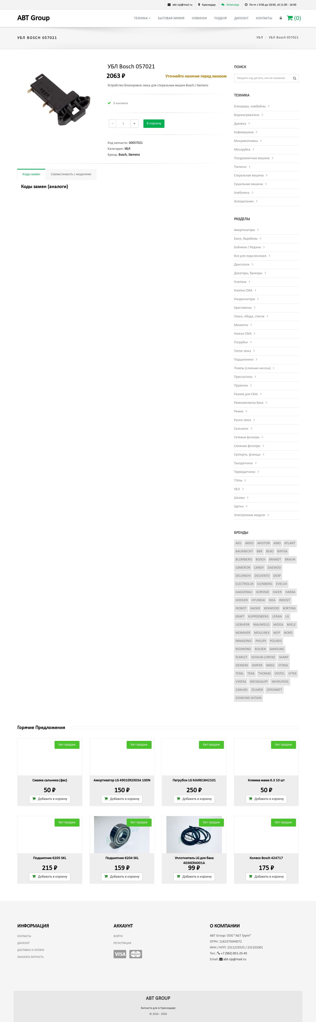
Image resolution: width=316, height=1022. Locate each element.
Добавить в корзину (49, 799)
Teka (251, 673)
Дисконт (241, 18)
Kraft (240, 616)
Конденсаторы (244, 299)
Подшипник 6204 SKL (121, 858)
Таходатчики (243, 463)
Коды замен (31, 174)
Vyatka (241, 682)
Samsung (277, 649)
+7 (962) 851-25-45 (232, 953)
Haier (277, 592)
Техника (142, 18)
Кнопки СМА (243, 290)
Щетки (239, 506)
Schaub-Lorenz (263, 657)
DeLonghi (243, 576)
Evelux (281, 584)
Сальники (241, 429)
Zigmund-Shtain (248, 698)
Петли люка (242, 351)
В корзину (154, 123)
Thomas (264, 673)
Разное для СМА (246, 394)
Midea (278, 625)
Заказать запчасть (30, 957)
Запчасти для (158, 1008)
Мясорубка (242, 150)
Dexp (277, 576)
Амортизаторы (244, 230)
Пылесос (240, 167)
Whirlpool (280, 682)
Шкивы (239, 498)
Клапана (240, 282)
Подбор (220, 18)
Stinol (283, 665)
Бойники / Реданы (247, 247)
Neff (276, 633)
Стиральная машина (249, 175)
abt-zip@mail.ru (232, 959)
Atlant (289, 543)
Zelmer (257, 690)
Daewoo (274, 568)
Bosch (122, 155)
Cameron (243, 568)
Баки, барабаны (245, 239)
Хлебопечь (242, 193)
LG (287, 616)
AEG (238, 543)
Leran (277, 616)
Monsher (243, 633)
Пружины (241, 385)
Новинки (199, 18)
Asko (277, 543)
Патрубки (241, 342)
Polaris (276, 641)
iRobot (241, 608)
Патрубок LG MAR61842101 (194, 780)
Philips (261, 641)
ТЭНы (238, 480)
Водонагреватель (246, 115)
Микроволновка (246, 141)
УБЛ (260, 37)
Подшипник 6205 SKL (49, 858)
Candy (259, 568)
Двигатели (242, 265)
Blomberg (244, 559)
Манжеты (241, 325)
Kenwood (271, 608)
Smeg (270, 665)
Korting (289, 608)
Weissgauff (259, 682)
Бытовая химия (171, 18)
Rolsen (260, 649)
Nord (288, 633)
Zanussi (242, 690)
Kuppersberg (258, 616)
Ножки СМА (243, 334)
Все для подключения (250, 256)
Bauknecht (244, 551)
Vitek (292, 673)
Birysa (282, 551)
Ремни (238, 411)
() (294, 18)
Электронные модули (249, 515)
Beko (270, 551)
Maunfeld (261, 625)
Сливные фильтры (247, 446)
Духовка (240, 124)
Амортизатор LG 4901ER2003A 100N (122, 780)
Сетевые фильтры (246, 437)
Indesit (284, 600)
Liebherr (243, 625)
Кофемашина (244, 132)
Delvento (262, 576)
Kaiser (255, 608)
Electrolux (245, 584)
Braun (290, 559)
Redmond (243, 649)
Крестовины (243, 308)
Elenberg (264, 584)
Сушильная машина (248, 184)
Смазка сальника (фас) (49, 780)
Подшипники (244, 360)
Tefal (240, 673)
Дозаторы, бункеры (248, 273)
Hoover (242, 600)
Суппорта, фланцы (247, 455)
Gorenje (262, 592)
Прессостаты (243, 377)
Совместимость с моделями (71, 174)
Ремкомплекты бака (248, 403)
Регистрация (122, 943)
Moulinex (262, 633)
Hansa (290, 592)
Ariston (263, 543)
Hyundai (258, 600)
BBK (259, 551)
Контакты (264, 18)
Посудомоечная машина (252, 158)
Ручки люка (242, 420)
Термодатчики (244, 472)
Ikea (272, 600)
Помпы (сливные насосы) (252, 368)
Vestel (280, 673)
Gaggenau (244, 592)
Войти (118, 936)
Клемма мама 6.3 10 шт (266, 780)
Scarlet (242, 657)
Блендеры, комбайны (250, 106)
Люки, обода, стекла (249, 316)
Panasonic (244, 641)
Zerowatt (274, 690)
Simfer (257, 665)
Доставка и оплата (30, 950)
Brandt (275, 559)
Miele (291, 625)
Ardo (249, 543)
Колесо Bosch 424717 (266, 858)
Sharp (283, 657)
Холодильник (244, 201)
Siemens (134, 155)
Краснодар (209, 4)
